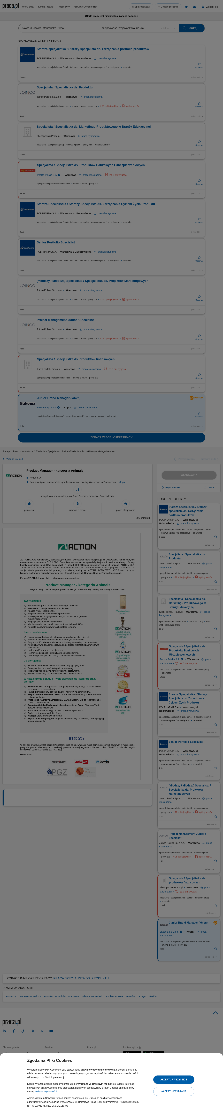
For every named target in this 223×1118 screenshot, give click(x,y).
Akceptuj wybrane (173, 1091)
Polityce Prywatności (46, 1091)
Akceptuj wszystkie (173, 1079)
